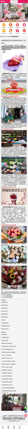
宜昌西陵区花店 (5, 323)
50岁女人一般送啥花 (6, 355)
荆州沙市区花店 (9, 296)
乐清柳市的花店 (5, 337)
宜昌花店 (3, 320)
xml (18, 421)
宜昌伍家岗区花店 (5, 326)
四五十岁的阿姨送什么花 (7, 349)
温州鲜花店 (4, 334)
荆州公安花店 (4, 311)
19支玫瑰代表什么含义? (7, 384)
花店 (6, 36)
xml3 (7, 393)
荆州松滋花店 (4, 308)
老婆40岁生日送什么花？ (7, 358)
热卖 (14, 427)
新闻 (13, 421)
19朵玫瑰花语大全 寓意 (7, 379)
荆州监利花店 (4, 314)
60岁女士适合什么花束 (7, 367)
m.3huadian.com (10, 45)
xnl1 (2, 393)
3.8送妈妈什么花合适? (7, 373)
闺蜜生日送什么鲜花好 (7, 343)
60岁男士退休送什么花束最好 (8, 352)
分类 (8, 427)
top (25, 416)
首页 (3, 427)
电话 (19, 427)
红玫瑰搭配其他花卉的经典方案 (9, 390)
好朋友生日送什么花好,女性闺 (9, 346)
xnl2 (5, 393)
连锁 (9, 36)
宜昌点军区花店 (5, 329)
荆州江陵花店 (4, 317)
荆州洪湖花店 (4, 305)
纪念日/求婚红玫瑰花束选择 (8, 387)
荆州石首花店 (9, 297)
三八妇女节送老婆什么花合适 (8, 361)
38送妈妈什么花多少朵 (7, 370)
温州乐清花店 (5, 340)
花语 (16, 421)
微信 (25, 408)
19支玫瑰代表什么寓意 (7, 382)
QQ (25, 412)
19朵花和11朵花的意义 (7, 376)
